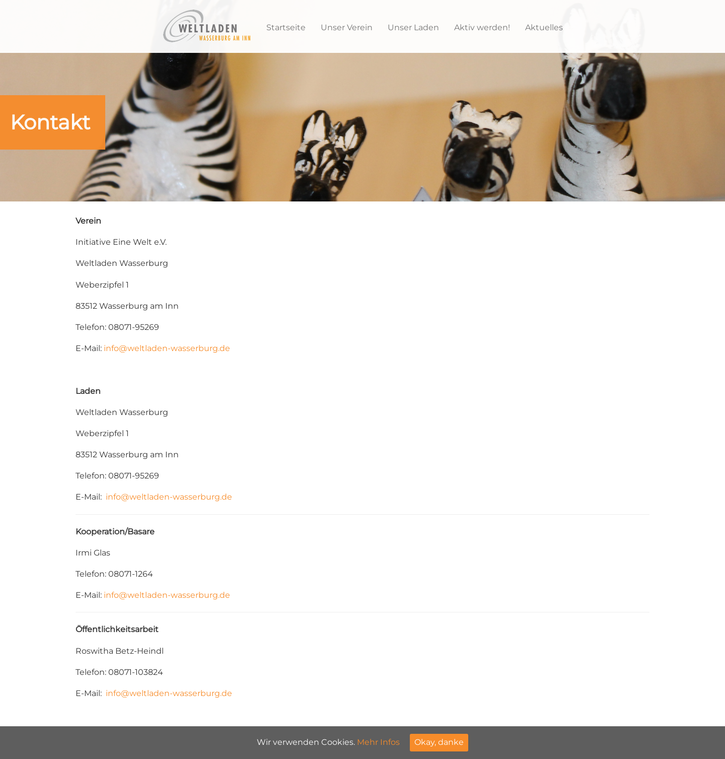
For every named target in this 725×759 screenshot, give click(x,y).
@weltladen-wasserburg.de (174, 348)
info (111, 348)
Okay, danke (439, 742)
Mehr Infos (378, 742)
